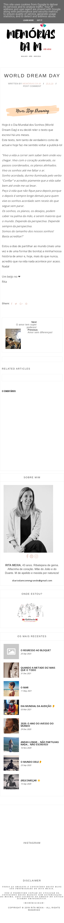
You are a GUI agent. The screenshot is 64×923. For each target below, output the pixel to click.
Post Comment (32, 86)
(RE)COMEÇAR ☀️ (30, 780)
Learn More (28, 20)
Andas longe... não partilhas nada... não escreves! (40, 743)
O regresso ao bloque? (36, 650)
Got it (39, 20)
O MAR (25, 687)
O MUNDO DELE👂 (31, 761)
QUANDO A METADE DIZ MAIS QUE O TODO (38, 669)
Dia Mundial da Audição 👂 (38, 706)
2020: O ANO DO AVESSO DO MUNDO (37, 724)
